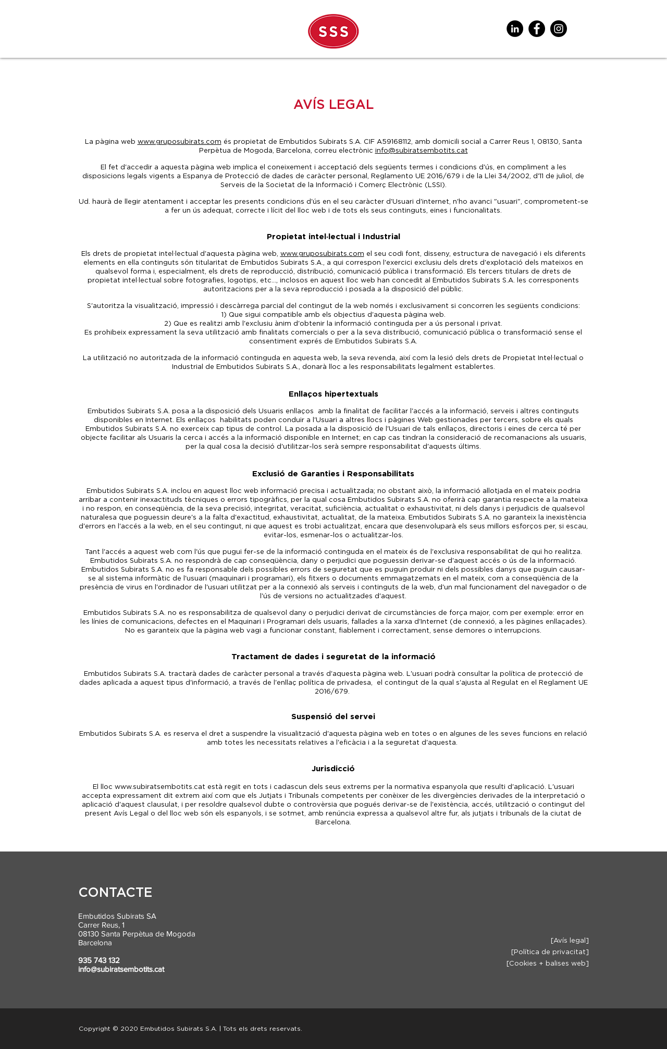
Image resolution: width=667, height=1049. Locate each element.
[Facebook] (536, 28)
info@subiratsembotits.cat (421, 150)
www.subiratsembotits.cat (160, 787)
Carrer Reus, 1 (101, 924)
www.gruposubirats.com (179, 142)
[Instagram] (558, 28)
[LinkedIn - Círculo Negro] (515, 28)
